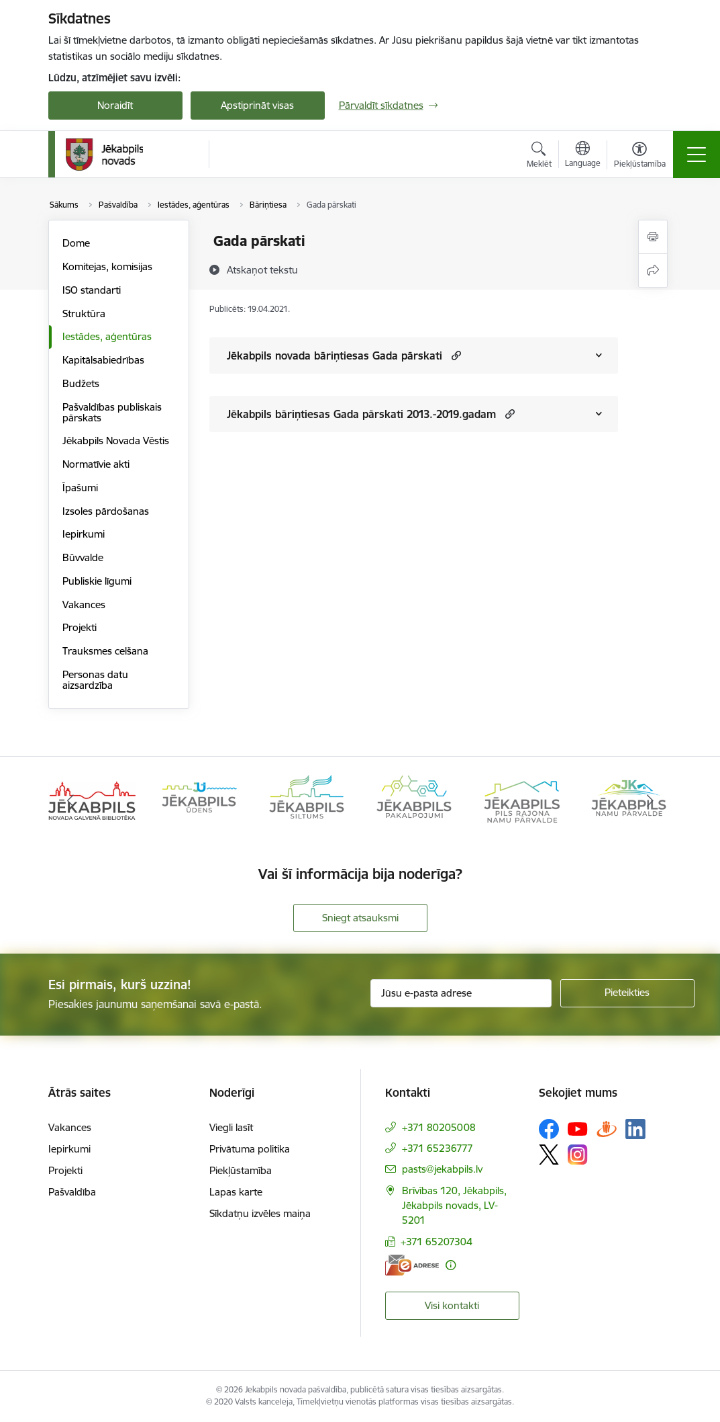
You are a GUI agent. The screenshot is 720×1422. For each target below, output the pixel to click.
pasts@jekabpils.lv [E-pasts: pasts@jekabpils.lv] (442, 1169)
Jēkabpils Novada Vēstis (115, 440)
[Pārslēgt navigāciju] (696, 154)
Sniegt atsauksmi (360, 917)
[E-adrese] (412, 1265)
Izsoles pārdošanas (105, 511)
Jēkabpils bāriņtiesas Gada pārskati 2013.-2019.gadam (361, 414)
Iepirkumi (83, 534)
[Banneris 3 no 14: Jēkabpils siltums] (306, 799)
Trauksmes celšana (105, 650)
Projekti (79, 627)
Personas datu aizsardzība (95, 680)
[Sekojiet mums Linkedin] (635, 1129)
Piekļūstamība (240, 1170)
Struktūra (83, 313)
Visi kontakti (452, 1305)
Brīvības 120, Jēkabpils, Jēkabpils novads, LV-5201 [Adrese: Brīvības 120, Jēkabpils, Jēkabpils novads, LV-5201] (454, 1205)
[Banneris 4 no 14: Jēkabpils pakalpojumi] (414, 799)
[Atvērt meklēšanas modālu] (539, 156)
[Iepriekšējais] (70, 800)
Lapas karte (235, 1191)
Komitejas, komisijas (107, 266)
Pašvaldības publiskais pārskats (112, 412)
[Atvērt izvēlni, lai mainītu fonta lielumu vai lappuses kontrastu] (639, 156)
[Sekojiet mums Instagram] (578, 1154)
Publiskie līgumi (97, 581)
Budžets (80, 383)
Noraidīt (115, 105)
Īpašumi (80, 487)
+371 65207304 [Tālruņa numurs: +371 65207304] (436, 1241)
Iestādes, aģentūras (107, 336)
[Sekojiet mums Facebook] (549, 1129)
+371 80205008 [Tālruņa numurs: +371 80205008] (439, 1127)
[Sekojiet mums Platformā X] (549, 1154)
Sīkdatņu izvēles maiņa (260, 1213)
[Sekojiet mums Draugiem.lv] (607, 1128)
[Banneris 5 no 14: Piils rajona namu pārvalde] (521, 799)
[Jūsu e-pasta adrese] (461, 993)
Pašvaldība (72, 1191)
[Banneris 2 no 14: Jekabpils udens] (199, 799)
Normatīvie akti (96, 464)
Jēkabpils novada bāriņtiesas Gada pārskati (334, 355)
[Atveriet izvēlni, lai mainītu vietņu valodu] (582, 155)
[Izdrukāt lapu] (653, 236)
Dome (76, 243)
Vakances (83, 604)
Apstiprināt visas (257, 105)
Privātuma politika (249, 1148)
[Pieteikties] (627, 993)
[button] (454, 355)
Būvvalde (82, 557)
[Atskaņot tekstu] (262, 269)
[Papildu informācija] (451, 1265)
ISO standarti (91, 290)
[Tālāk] (650, 800)
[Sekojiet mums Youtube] (578, 1128)
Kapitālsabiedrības (103, 359)
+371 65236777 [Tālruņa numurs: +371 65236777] (437, 1148)
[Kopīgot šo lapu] (653, 270)
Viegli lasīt (231, 1127)
